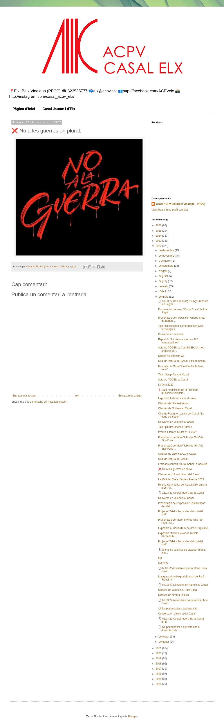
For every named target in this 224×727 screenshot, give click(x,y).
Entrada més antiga (129, 395)
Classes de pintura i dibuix (173, 595)
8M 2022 (163, 563)
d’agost (163, 271)
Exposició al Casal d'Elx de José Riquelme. (183, 528)
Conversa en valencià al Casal (176, 421)
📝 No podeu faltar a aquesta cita (177, 608)
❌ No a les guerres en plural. (175, 469)
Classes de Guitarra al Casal (175, 408)
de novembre (167, 255)
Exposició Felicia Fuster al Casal (177, 398)
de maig (164, 286)
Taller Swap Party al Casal (173, 374)
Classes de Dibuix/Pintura (173, 403)
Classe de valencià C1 (171, 355)
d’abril (162, 291)
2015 (159, 679)
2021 (159, 648)
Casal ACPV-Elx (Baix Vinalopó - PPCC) (180, 203)
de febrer (164, 636)
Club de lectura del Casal (173, 459)
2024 (159, 235)
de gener (164, 641)
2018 (159, 663)
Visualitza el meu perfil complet (170, 209)
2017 (159, 668)
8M (160, 557)
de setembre (166, 265)
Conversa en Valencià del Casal (176, 613)
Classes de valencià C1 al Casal (177, 453)
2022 (159, 246)
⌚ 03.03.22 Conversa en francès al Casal (183, 584)
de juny (163, 281)
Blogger (132, 716)
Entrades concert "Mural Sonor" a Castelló (183, 464)
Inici (77, 395)
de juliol (163, 276)
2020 (159, 653)
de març (164, 296)
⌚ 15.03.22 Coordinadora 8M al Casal (181, 492)
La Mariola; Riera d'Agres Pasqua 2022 (181, 479)
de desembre (167, 250)
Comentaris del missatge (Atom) (48, 401)
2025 (159, 230)
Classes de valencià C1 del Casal (177, 589)
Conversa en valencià (170, 334)
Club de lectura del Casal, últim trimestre (182, 361)
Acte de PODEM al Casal (173, 379)
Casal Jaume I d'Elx (59, 109)
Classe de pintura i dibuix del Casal (178, 474)
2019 (159, 658)
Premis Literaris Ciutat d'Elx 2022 (177, 432)
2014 (159, 684)
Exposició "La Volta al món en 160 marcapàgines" (178, 341)
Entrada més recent (24, 395)
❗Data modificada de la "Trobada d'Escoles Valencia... (178, 391)
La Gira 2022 (165, 384)
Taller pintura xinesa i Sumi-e (175, 427)
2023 (159, 240)
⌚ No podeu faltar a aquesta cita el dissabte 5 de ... (179, 628)
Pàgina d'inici (24, 109)
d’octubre (164, 260)
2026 (159, 225)
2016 (159, 673)
